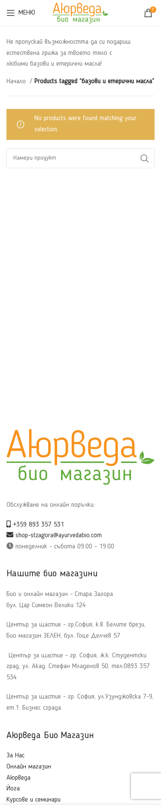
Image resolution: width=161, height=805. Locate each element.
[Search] (80, 158)
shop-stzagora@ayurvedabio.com (54, 535)
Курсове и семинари (33, 799)
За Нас (15, 755)
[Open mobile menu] (20, 12)
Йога (13, 788)
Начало (17, 81)
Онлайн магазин (28, 766)
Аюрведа (18, 778)
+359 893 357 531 (35, 524)
